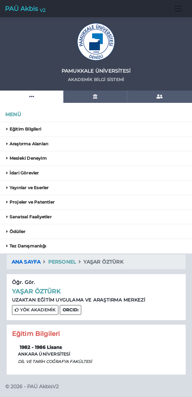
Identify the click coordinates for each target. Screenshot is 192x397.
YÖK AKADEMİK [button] (35, 309)
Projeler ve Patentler (30, 202)
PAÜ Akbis (25, 9)
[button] (70, 310)
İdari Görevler (22, 173)
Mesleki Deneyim (26, 158)
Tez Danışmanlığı (26, 246)
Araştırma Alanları (27, 143)
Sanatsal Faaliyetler (28, 216)
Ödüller (15, 231)
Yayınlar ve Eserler (27, 187)
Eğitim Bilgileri (23, 129)
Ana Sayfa (26, 262)
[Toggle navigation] (178, 8)
